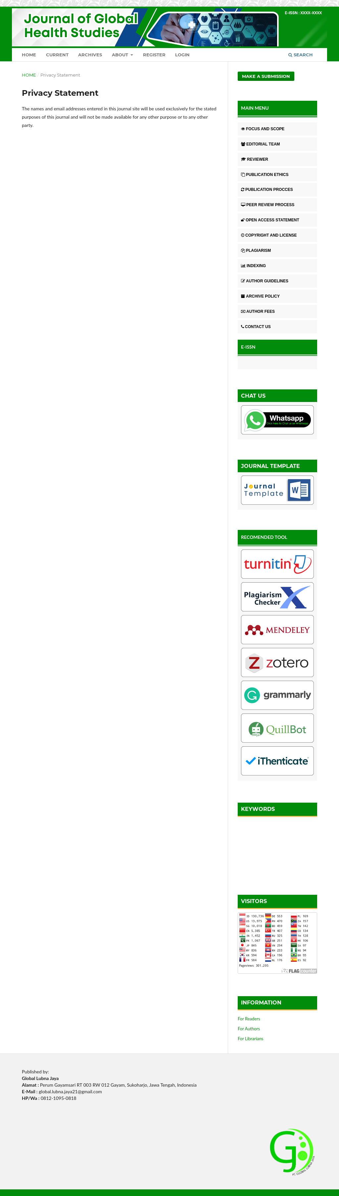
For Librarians (250, 1038)
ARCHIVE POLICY (260, 296)
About (120, 54)
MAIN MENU (255, 108)
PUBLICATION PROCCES (267, 189)
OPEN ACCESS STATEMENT (270, 220)
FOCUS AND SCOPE (262, 129)
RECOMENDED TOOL (264, 537)
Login (182, 54)
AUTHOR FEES (258, 311)
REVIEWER (254, 159)
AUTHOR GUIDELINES (264, 281)
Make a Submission (266, 76)
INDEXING (253, 265)
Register (154, 54)
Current (57, 54)
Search (300, 54)
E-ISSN (248, 347)
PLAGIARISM (256, 250)
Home (29, 54)
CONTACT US (256, 326)
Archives (90, 54)
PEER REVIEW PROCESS (267, 204)
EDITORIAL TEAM (260, 144)
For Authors (249, 1028)
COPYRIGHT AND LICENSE (269, 235)
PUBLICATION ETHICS (264, 174)
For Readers (249, 1018)
